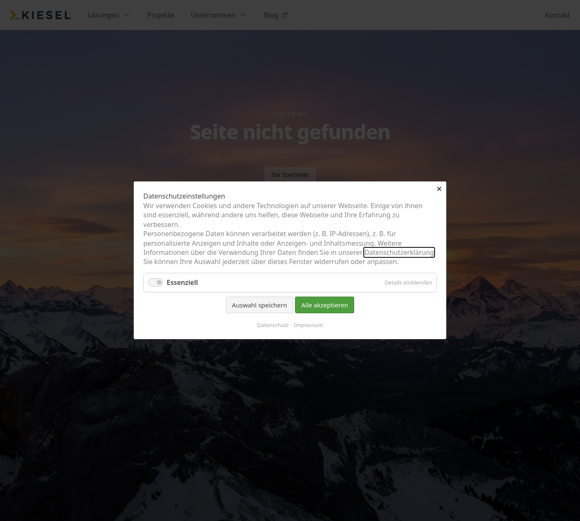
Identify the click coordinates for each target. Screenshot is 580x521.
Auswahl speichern (259, 305)
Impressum (308, 325)
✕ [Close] (439, 189)
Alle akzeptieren (324, 305)
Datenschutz (273, 325)
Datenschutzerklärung (399, 252)
